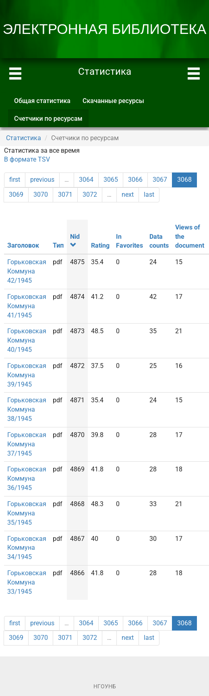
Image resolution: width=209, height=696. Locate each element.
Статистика (23, 138)
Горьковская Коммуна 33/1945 (26, 582)
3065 (110, 179)
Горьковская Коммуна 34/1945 (26, 548)
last (149, 194)
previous (42, 179)
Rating (100, 245)
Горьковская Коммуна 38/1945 (26, 409)
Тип (58, 245)
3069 (16, 194)
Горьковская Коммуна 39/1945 (26, 375)
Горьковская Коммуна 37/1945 (26, 444)
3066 (135, 179)
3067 (160, 179)
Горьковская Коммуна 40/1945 (26, 340)
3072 (90, 194)
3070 (40, 194)
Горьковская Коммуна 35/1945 (26, 513)
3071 (65, 194)
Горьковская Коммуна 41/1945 (26, 306)
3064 (86, 179)
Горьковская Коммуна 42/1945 (26, 271)
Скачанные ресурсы (113, 101)
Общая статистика (42, 101)
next (128, 194)
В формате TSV (27, 159)
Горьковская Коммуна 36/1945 (26, 478)
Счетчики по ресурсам (51, 121)
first (14, 179)
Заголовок (23, 245)
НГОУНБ (104, 686)
